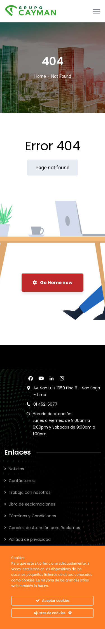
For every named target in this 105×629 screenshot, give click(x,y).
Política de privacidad (30, 539)
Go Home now (52, 282)
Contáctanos (22, 480)
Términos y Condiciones (32, 516)
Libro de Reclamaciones (32, 504)
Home (40, 76)
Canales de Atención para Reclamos (44, 527)
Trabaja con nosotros (29, 492)
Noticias (16, 469)
